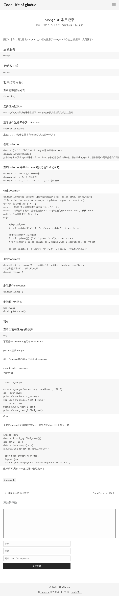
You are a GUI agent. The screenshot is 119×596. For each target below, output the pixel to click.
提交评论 (37, 566)
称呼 (7, 543)
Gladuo (66, 587)
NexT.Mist (76, 591)
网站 (7, 558)
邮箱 (7, 551)
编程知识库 (67, 25)
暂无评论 (79, 25)
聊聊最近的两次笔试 (18, 493)
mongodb (10, 480)
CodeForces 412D (102, 493)
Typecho (45, 591)
